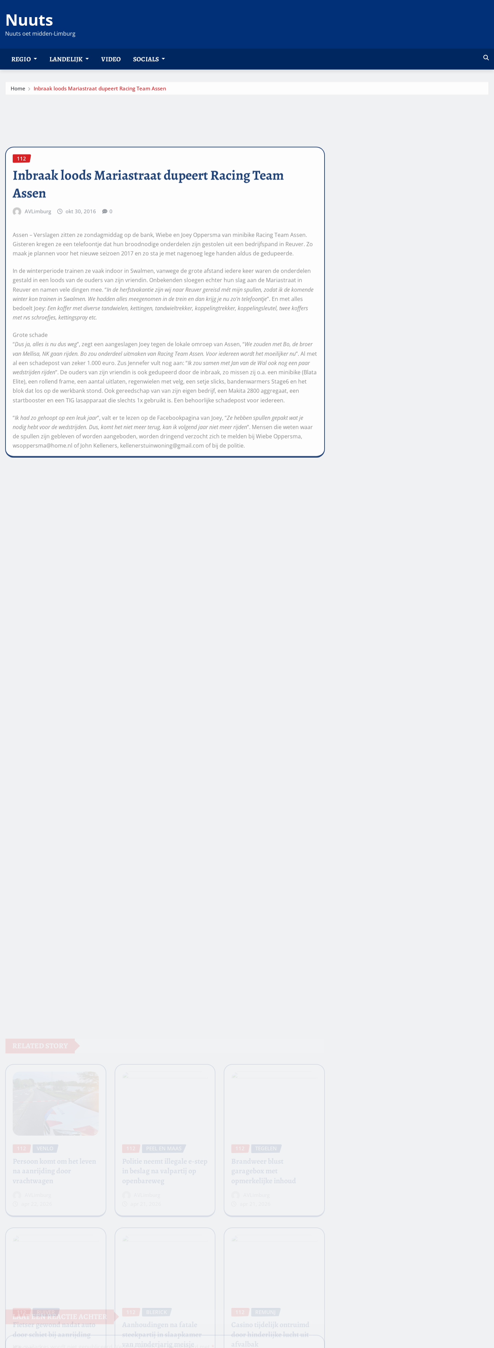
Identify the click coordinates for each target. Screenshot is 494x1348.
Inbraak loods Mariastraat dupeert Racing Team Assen (100, 90)
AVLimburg (38, 259)
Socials (149, 59)
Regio (24, 59)
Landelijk (69, 59)
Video (111, 59)
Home (18, 90)
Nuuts (29, 19)
